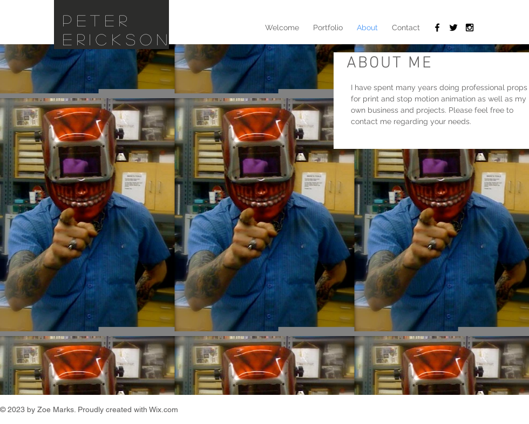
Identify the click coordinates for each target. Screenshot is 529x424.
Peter (97, 20)
